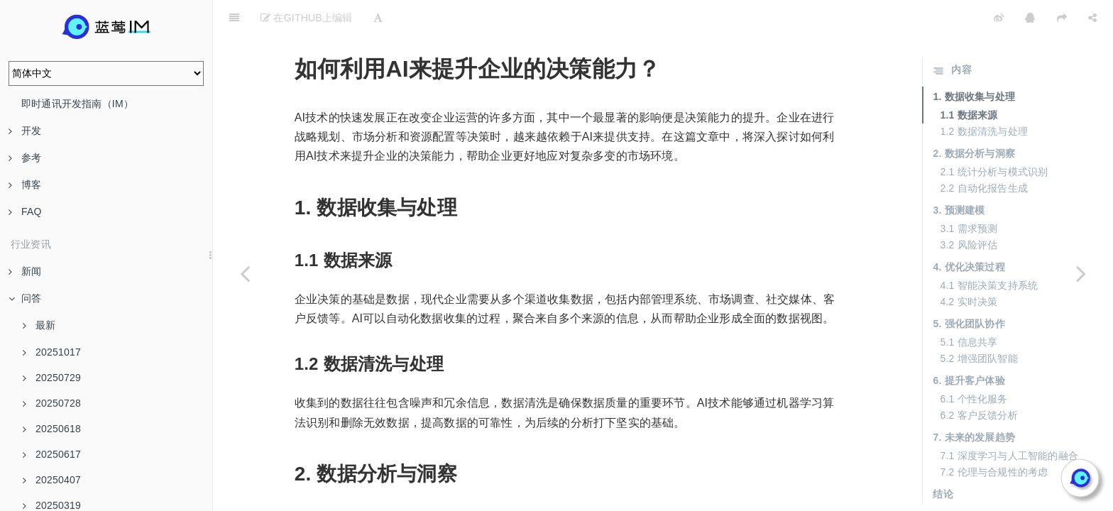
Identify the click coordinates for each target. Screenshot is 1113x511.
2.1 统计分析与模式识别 (994, 136)
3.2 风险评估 (968, 209)
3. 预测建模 (959, 174)
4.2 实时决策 (968, 266)
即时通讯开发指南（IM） (77, 103)
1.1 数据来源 (968, 79)
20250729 (52, 377)
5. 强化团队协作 (968, 288)
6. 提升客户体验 (968, 345)
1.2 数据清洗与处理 (984, 95)
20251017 (52, 352)
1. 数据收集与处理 (974, 61)
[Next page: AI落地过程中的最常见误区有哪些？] (1081, 273)
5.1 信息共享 (968, 306)
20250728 (52, 403)
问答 (25, 298)
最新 (39, 325)
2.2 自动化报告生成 (984, 152)
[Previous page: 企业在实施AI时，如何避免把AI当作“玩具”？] (245, 273)
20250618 (52, 428)
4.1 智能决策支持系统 (989, 250)
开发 (25, 130)
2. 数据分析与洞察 (974, 117)
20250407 (52, 479)
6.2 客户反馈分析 (978, 379)
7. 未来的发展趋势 (974, 401)
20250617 (52, 454)
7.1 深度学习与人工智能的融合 (1009, 420)
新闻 (25, 271)
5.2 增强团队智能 (978, 323)
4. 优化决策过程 (968, 231)
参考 (25, 157)
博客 (25, 184)
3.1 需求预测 (968, 193)
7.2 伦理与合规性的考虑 (994, 436)
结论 (943, 458)
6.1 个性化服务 (973, 363)
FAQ (25, 211)
